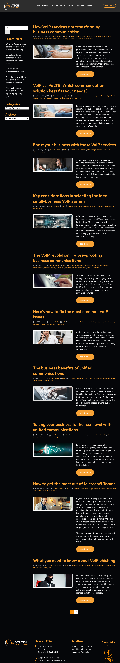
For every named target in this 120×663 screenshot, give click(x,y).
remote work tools (50, 39)
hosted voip (89, 204)
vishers (107, 550)
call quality (93, 95)
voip (95, 39)
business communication (84, 36)
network (112, 95)
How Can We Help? (58, 6)
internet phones (98, 314)
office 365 (41, 476)
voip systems (37, 207)
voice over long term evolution (43, 97)
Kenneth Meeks (56, 36)
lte (102, 95)
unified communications (65, 39)
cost (99, 95)
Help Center (110, 5)
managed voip (98, 204)
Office (68, 474)
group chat (94, 474)
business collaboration (75, 263)
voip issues (60, 316)
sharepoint (54, 476)
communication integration (95, 365)
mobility (106, 95)
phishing (101, 550)
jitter (106, 314)
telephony (111, 314)
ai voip (72, 36)
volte (79, 97)
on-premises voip (71, 265)
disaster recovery (50, 265)
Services (71, 6)
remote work (82, 265)
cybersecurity (93, 550)
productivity (98, 149)
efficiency (90, 149)
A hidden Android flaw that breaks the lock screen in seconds (16, 80)
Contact (89, 6)
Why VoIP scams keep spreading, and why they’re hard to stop (16, 47)
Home (38, 6)
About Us (45, 6)
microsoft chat (104, 474)
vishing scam (43, 553)
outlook (47, 476)
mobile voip (108, 204)
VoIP (65, 36)
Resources (80, 6)
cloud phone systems (100, 36)
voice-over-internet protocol (83, 39)
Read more (85, 74)
